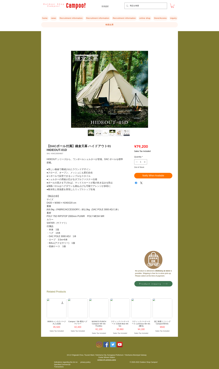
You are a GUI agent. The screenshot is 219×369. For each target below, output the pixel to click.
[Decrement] (136, 161)
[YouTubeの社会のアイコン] (119, 344)
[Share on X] (141, 183)
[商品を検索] (145, 6)
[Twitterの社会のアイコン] (113, 344)
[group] (109, 316)
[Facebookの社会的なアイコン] (106, 344)
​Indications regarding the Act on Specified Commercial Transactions (66, 364)
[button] (172, 6)
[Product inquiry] (153, 283)
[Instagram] (99, 344)
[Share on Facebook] (136, 183)
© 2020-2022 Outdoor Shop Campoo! (144, 362)
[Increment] (145, 161)
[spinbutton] (140, 161)
